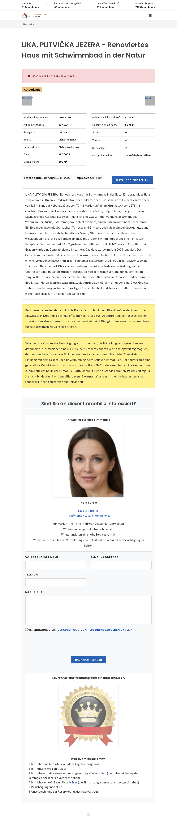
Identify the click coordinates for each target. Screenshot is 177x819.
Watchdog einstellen (132, 168)
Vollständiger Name (42, 545)
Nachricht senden (88, 647)
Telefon (32, 562)
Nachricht (35, 580)
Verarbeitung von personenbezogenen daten (94, 617)
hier (103, 761)
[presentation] (88, 631)
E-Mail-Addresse (105, 545)
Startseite (28, 24)
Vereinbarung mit (80, 617)
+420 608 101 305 (88, 499)
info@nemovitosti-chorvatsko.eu (88, 503)
